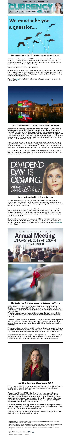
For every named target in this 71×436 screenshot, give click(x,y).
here (17, 79)
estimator (59, 222)
